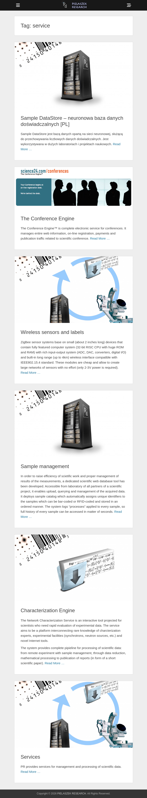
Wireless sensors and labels (52, 332)
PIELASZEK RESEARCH (71, 793)
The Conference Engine (48, 218)
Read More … (100, 238)
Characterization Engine (48, 610)
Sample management (45, 466)
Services (30, 757)
